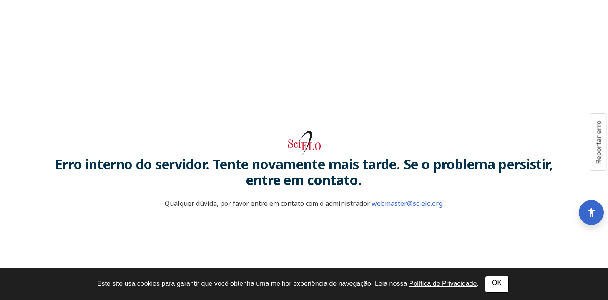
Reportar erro (598, 142)
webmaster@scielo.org (407, 203)
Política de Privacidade (443, 283)
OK (497, 282)
